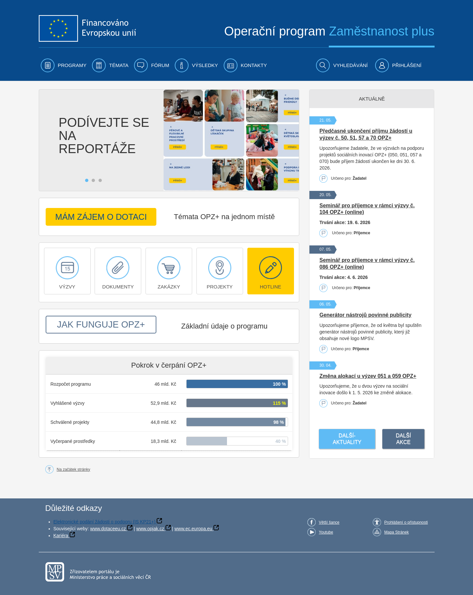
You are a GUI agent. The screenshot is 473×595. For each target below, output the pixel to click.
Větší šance (329, 522)
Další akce (403, 439)
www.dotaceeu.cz (108, 528)
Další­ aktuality (347, 439)
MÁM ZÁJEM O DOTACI (100, 217)
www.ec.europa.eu (193, 528)
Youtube (326, 532)
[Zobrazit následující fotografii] (294, 140)
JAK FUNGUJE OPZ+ (101, 324)
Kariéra (61, 535)
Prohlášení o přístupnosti (406, 522)
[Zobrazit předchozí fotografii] (44, 140)
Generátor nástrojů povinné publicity (365, 315)
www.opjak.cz (150, 528)
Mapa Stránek (396, 532)
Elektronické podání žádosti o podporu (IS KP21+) (105, 521)
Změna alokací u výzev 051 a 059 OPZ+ (367, 376)
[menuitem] (64, 65)
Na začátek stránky (73, 469)
